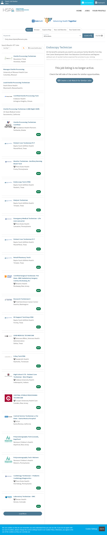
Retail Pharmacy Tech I (22, 257)
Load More (22, 514)
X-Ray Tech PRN (19, 356)
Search (29, 30)
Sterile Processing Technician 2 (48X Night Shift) (21, 109)
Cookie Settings (91, 529)
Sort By (5, 48)
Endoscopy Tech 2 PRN (22, 182)
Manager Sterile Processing (13, 69)
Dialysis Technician (20, 200)
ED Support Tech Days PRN (23, 317)
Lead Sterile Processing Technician (16, 82)
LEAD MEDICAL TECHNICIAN (23, 335)
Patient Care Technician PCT (24, 143)
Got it (102, 529)
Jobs (87, 10)
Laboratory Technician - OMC (24, 496)
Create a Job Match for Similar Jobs (74, 80)
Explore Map (46, 30)
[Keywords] (22, 35)
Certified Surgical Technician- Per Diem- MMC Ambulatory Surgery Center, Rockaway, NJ (26, 278)
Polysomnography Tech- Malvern (26, 457)
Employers (100, 2)
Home (79, 10)
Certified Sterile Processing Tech (26, 96)
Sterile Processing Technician (24, 56)
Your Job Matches (60, 30)
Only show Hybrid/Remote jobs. (16, 39)
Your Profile (99, 10)
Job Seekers (87, 2)
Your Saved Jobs (74, 30)
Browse (36, 30)
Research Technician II (21, 299)
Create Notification (35, 48)
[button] (99, 35)
